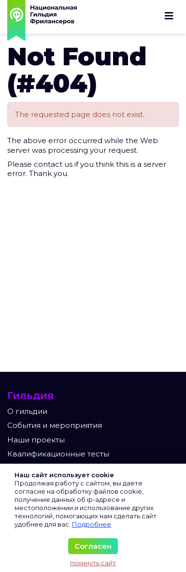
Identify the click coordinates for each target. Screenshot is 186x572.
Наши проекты (36, 439)
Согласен (93, 546)
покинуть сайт (93, 563)
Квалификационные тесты (58, 453)
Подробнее (91, 524)
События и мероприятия (54, 425)
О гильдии (27, 411)
